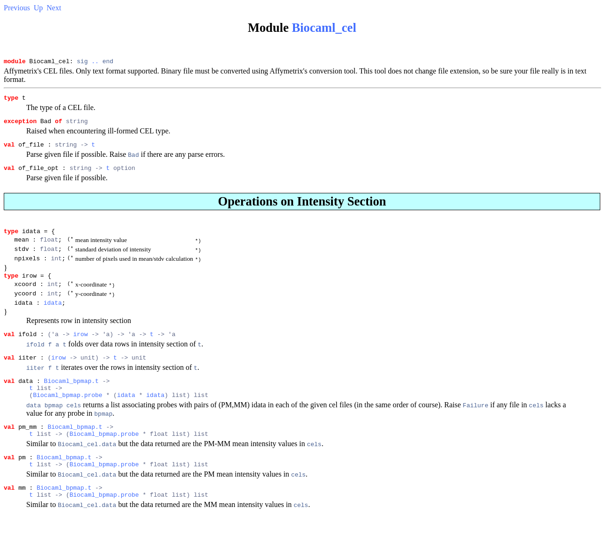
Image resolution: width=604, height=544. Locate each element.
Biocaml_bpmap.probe (67, 417)
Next (54, 8)
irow (80, 351)
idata (53, 318)
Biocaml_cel (324, 28)
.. (95, 62)
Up (38, 8)
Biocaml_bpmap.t (71, 401)
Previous (17, 8)
